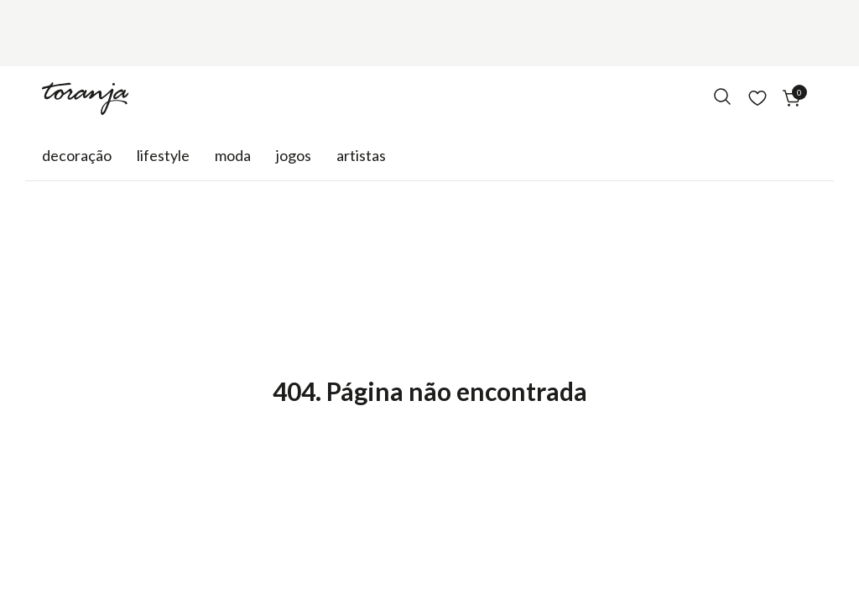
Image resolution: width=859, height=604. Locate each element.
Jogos (293, 155)
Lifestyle (163, 155)
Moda (233, 155)
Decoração (77, 155)
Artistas (361, 155)
